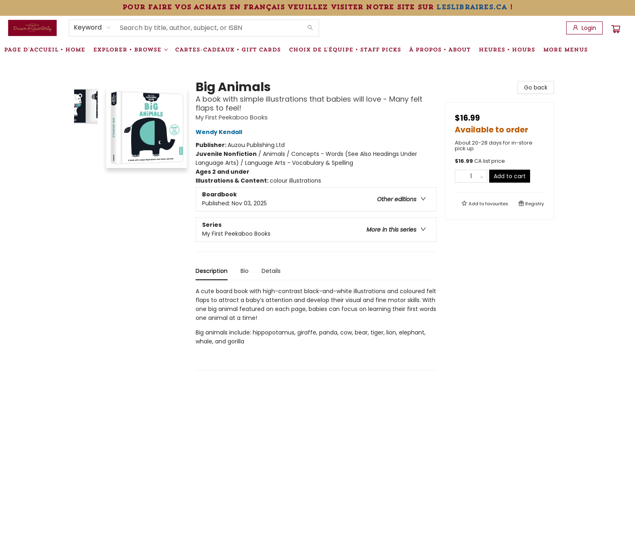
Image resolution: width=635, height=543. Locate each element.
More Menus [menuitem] (565, 49)
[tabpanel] (316, 329)
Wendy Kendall (220, 132)
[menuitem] (44, 49)
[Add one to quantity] (482, 176)
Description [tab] (212, 271)
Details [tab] (271, 271)
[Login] (584, 27)
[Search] (310, 28)
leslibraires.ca (471, 7)
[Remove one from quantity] (460, 176)
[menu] (317, 49)
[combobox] (92, 27)
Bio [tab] (245, 271)
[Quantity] (471, 176)
